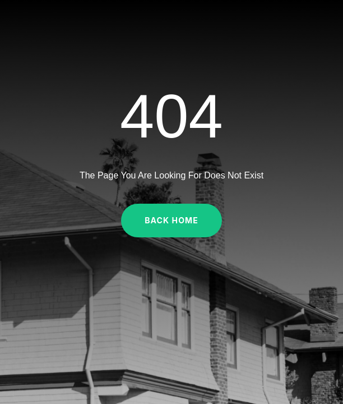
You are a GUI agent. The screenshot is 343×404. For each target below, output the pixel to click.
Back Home (171, 220)
